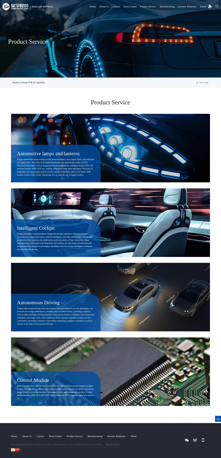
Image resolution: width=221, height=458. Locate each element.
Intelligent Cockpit (36, 228)
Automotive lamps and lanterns (48, 153)
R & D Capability (41, 82)
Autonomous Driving (38, 302)
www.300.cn (96, 444)
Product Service (27, 41)
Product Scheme (20, 82)
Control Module (33, 380)
